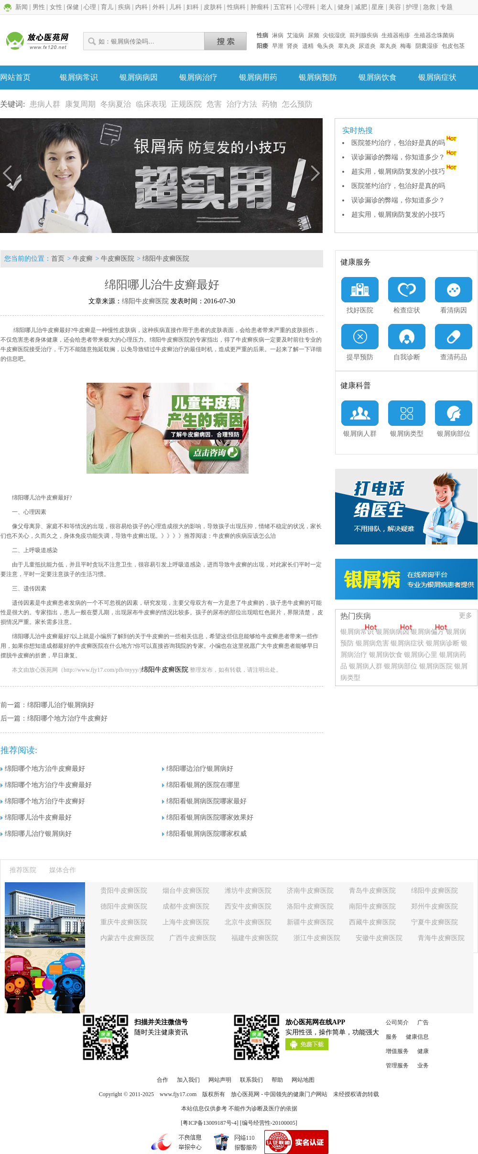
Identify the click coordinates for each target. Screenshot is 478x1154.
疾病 (124, 7)
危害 (214, 104)
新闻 (21, 7)
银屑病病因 (139, 77)
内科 (141, 7)
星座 (377, 7)
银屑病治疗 (198, 77)
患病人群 (45, 104)
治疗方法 (242, 104)
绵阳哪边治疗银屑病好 (197, 768)
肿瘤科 (259, 7)
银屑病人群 (366, 666)
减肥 (361, 7)
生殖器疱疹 (395, 35)
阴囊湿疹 (426, 46)
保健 (72, 7)
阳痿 (262, 46)
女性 (56, 7)
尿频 (313, 35)
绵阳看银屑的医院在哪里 (201, 784)
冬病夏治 (115, 104)
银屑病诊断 (442, 643)
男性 (39, 7)
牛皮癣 (83, 258)
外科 (158, 7)
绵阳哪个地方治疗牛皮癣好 (67, 718)
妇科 (192, 7)
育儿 (107, 7)
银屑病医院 (436, 666)
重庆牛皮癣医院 (123, 922)
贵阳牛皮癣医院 (123, 890)
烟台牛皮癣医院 (186, 890)
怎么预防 (297, 104)
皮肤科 (213, 7)
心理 (90, 7)
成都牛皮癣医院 (186, 906)
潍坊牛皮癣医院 (248, 890)
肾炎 (292, 46)
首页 (58, 258)
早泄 (277, 46)
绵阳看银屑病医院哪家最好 (204, 801)
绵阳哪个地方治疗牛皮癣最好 (46, 784)
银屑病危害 (372, 643)
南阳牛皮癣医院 (372, 906)
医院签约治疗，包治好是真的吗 (404, 142)
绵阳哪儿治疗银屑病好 (60, 705)
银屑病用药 (258, 77)
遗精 (308, 46)
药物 (269, 104)
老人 (326, 7)
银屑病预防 (318, 77)
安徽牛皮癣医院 (379, 938)
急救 (429, 7)
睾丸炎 (346, 46)
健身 (343, 7)
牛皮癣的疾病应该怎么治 (244, 536)
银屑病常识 (79, 77)
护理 (412, 7)
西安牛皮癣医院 (248, 906)
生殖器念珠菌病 (434, 35)
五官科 (282, 7)
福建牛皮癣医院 (254, 938)
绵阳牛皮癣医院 (165, 258)
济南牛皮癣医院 (310, 890)
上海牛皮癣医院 (186, 922)
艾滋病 (295, 35)
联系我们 (251, 1079)
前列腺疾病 (363, 35)
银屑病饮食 (377, 77)
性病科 (236, 7)
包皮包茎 (453, 46)
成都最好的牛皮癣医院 (75, 646)
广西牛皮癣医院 (192, 938)
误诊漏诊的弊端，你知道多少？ (404, 157)
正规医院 (186, 104)
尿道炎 (367, 46)
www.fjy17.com (178, 1094)
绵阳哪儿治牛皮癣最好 (36, 817)
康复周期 (80, 104)
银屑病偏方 (427, 631)
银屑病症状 (437, 77)
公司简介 (397, 1022)
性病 (262, 35)
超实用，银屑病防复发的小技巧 (404, 171)
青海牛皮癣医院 (441, 938)
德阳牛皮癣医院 (123, 906)
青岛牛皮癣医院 (372, 890)
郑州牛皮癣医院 (434, 906)
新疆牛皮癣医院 (310, 922)
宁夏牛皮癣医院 (434, 922)
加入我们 (188, 1079)
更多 (465, 615)
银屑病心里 (420, 654)
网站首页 (15, 77)
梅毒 (406, 46)
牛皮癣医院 (117, 258)
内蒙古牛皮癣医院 (127, 938)
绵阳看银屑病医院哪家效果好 (207, 817)
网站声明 (219, 1079)
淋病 (277, 35)
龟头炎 (325, 46)
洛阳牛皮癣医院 (310, 906)
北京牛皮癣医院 (248, 922)
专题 (446, 7)
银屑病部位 (400, 666)
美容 (395, 7)
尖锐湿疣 (334, 35)
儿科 (175, 7)
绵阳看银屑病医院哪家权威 (204, 833)
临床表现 (151, 104)
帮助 (277, 1079)
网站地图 (303, 1079)
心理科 (306, 7)
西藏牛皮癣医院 (372, 922)
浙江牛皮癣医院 (316, 938)
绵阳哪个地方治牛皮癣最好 (42, 768)
